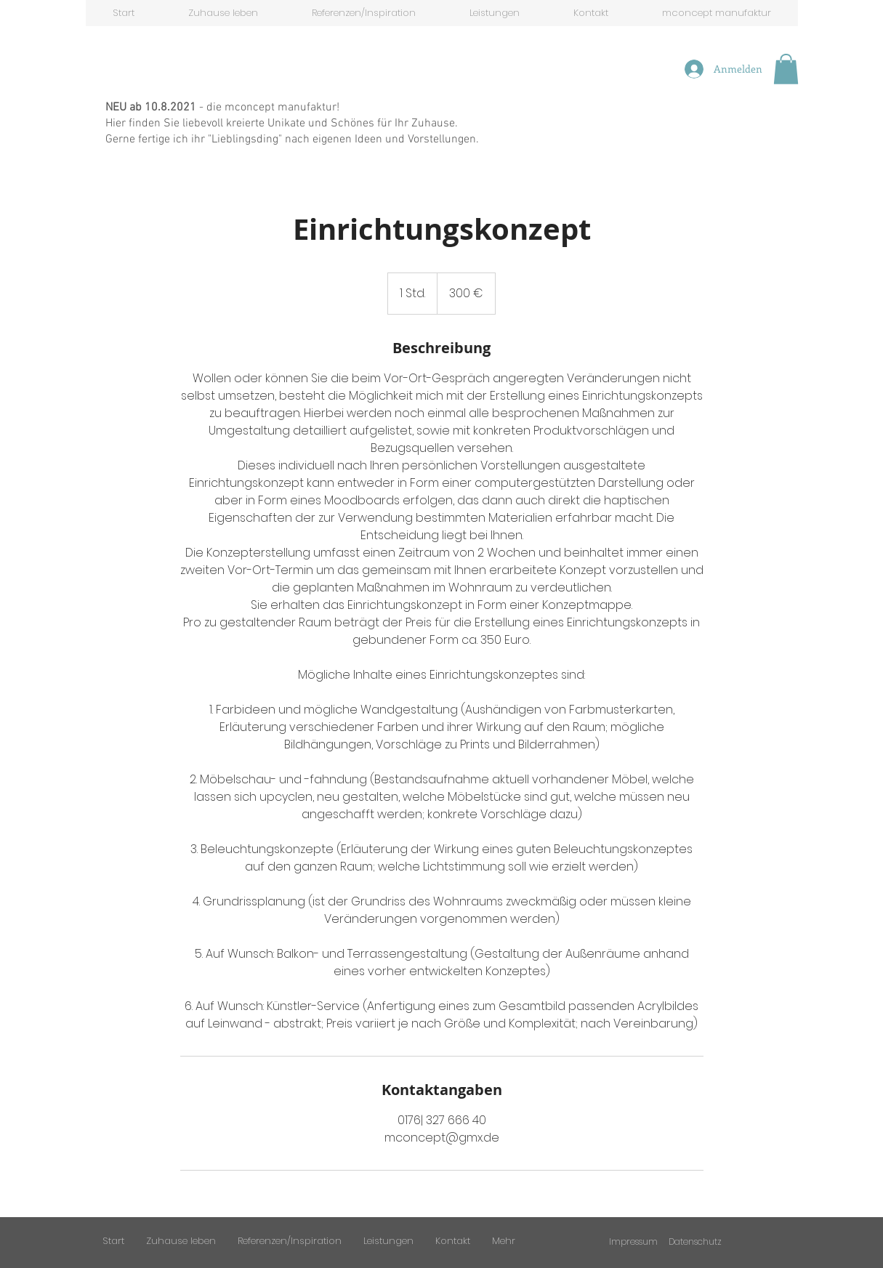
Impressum (633, 1241)
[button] (786, 69)
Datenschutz (695, 1241)
